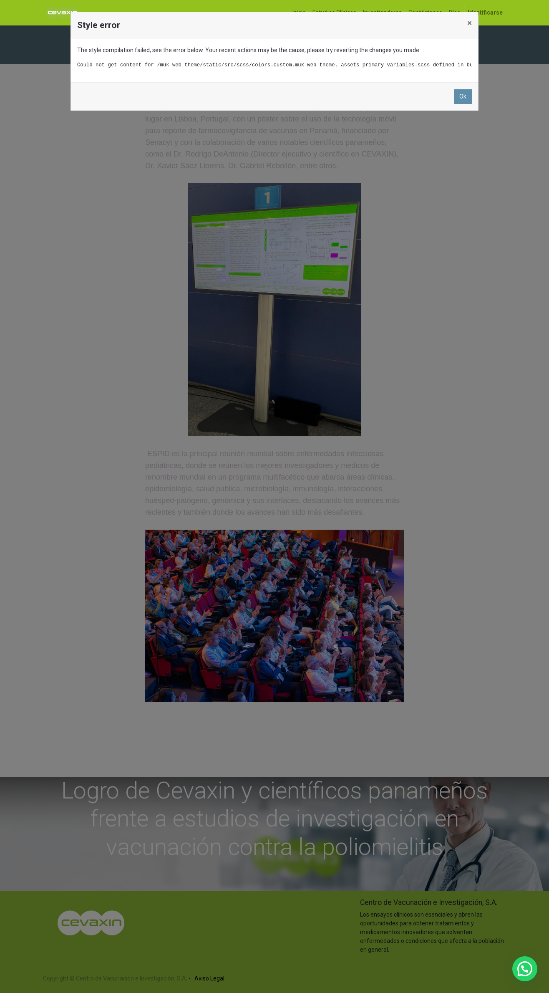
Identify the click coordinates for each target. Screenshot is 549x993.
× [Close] (469, 23)
